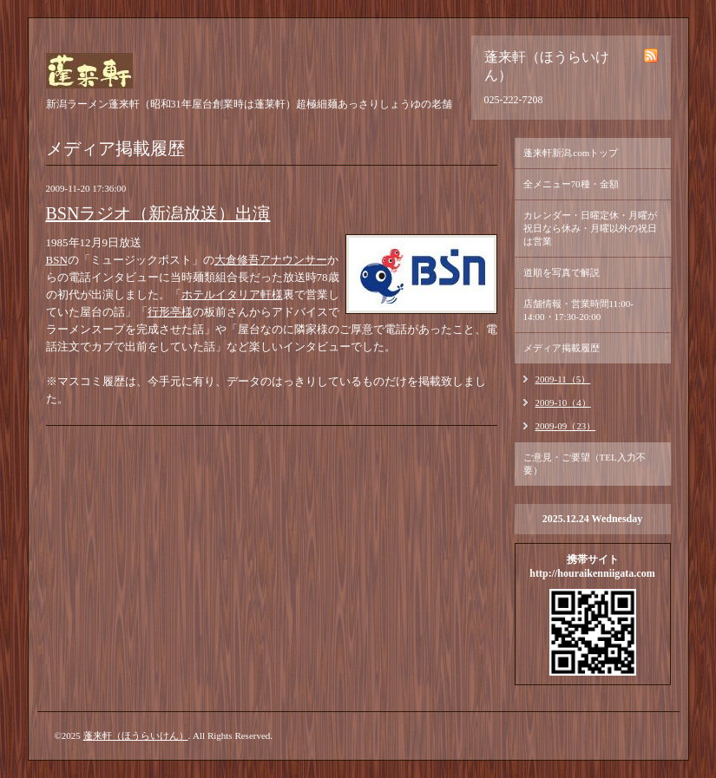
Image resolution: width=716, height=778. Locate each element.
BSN (57, 259)
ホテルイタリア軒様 (232, 294)
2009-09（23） (565, 426)
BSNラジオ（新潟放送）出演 (158, 213)
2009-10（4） (563, 402)
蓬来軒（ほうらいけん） (135, 735)
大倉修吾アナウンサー (270, 259)
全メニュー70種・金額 (571, 184)
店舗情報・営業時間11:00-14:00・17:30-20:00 (578, 310)
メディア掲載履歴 (561, 348)
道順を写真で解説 (561, 272)
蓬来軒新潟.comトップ (571, 152)
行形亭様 (170, 311)
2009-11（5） (563, 379)
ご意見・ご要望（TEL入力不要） (584, 463)
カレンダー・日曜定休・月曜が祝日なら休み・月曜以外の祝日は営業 (590, 228)
